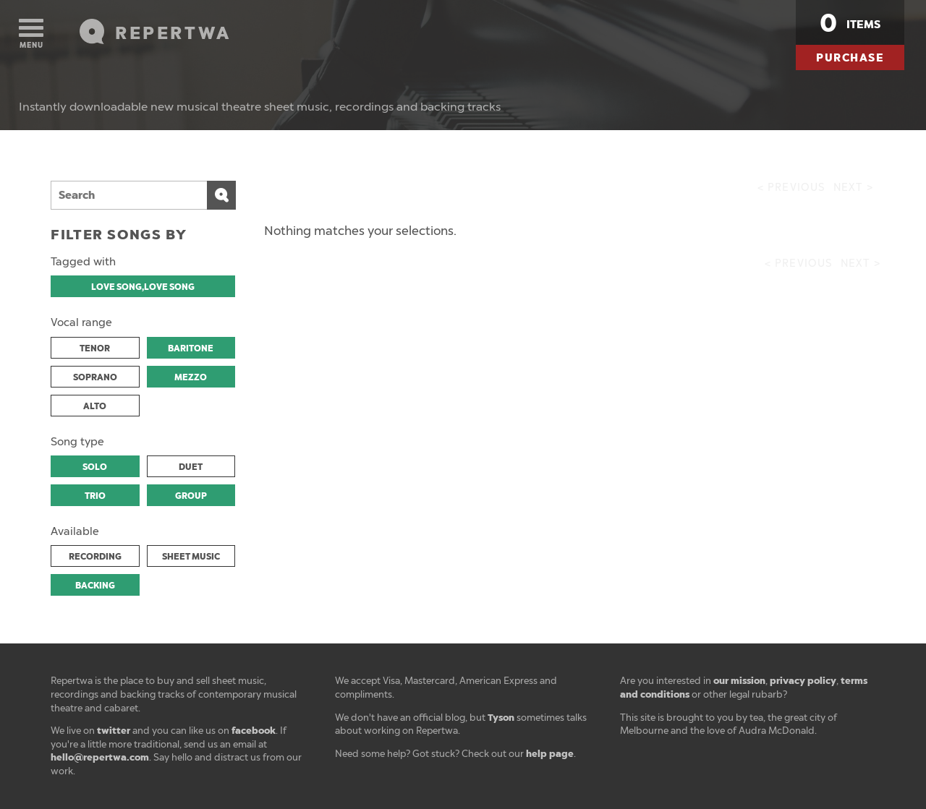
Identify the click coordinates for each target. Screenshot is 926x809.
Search (221, 195)
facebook (254, 730)
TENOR (95, 348)
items (850, 23)
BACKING (95, 585)
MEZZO (190, 377)
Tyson (501, 717)
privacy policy (803, 681)
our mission (739, 681)
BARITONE (190, 348)
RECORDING (95, 556)
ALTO (94, 406)
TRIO (95, 496)
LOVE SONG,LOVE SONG (143, 287)
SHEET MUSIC (191, 556)
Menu (31, 34)
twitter (113, 730)
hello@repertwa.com (100, 757)
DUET (191, 467)
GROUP (191, 496)
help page (550, 754)
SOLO (94, 467)
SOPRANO (95, 377)
